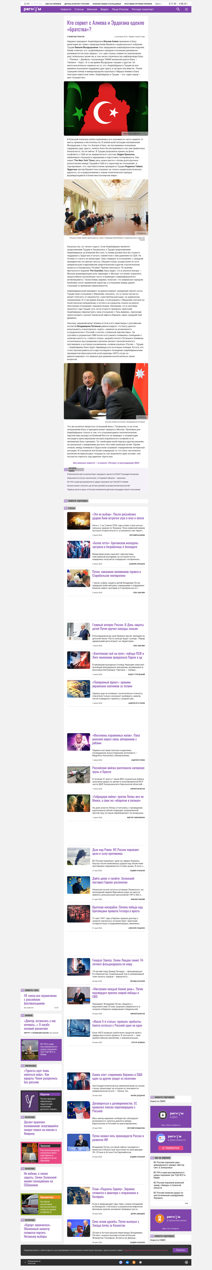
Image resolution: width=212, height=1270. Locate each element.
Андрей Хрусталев (136, 703)
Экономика (45, 1145)
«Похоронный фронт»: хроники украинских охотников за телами (112, 684)
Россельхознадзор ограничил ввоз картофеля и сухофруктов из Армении (49, 1155)
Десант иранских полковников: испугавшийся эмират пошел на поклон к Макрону (41, 1127)
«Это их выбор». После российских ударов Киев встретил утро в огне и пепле (118, 516)
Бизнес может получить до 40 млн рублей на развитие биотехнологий (98, 486)
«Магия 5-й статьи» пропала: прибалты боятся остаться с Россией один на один (117, 1023)
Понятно (180, 1250)
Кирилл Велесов (137, 789)
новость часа (31, 990)
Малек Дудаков (138, 1096)
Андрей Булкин (138, 760)
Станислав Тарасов (75, 37)
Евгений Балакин (137, 535)
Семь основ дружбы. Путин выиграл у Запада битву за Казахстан (115, 1223)
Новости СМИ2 (157, 1101)
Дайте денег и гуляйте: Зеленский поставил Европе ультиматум (113, 880)
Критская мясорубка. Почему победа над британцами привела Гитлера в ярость (117, 909)
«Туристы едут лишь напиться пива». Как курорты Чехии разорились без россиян (40, 1076)
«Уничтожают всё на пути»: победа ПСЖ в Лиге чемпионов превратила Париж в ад (118, 655)
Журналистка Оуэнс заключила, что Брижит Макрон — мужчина (96, 478)
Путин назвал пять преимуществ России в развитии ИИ (118, 1137)
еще (186, 1203)
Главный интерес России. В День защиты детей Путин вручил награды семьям (118, 626)
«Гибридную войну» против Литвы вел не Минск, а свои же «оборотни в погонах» (118, 798)
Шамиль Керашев (137, 564)
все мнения (54, 1033)
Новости (65, 9)
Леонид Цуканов (137, 981)
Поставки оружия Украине (138, 4)
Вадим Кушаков (137, 871)
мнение (28, 1015)
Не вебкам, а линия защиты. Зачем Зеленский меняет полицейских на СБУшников (40, 1179)
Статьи (79, 9)
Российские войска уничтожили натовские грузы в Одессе (118, 769)
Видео (104, 9)
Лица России (120, 9)
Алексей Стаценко (137, 928)
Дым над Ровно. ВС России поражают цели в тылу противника (115, 851)
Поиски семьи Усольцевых (107, 4)
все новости (28, 1008)
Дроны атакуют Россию (76, 4)
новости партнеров (78, 501)
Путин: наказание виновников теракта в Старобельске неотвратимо (116, 573)
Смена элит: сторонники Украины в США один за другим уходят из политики (117, 1076)
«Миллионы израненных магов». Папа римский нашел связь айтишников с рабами (116, 739)
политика (30, 1117)
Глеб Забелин (139, 593)
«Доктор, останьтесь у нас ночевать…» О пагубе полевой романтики (40, 1024)
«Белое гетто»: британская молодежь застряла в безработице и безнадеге (115, 544)
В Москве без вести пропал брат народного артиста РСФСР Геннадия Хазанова (103, 474)
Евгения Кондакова (136, 1128)
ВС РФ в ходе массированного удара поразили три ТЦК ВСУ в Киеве (48, 1049)
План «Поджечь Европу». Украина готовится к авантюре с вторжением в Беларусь (115, 1192)
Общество (44, 1094)
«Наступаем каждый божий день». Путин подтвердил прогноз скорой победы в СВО (117, 992)
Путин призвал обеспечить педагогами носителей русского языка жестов (48, 1103)
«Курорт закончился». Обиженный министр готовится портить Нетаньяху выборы (37, 1230)
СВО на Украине (53, 4)
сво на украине (162, 1157)
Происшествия (46, 1197)
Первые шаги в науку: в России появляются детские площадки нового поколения (103, 489)
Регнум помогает (143, 9)
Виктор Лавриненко (136, 818)
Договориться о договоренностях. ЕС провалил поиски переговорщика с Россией (114, 1107)
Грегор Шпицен (138, 1042)
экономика (30, 1065)
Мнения (92, 9)
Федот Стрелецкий (136, 674)
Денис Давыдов (138, 1214)
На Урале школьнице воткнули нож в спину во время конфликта (48, 1206)
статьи (71, 508)
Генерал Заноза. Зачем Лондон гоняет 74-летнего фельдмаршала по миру (118, 962)
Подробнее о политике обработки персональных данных (145, 1250)
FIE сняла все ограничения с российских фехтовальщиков (40, 999)
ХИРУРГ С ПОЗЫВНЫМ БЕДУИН (36, 1033)
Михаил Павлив (138, 899)
